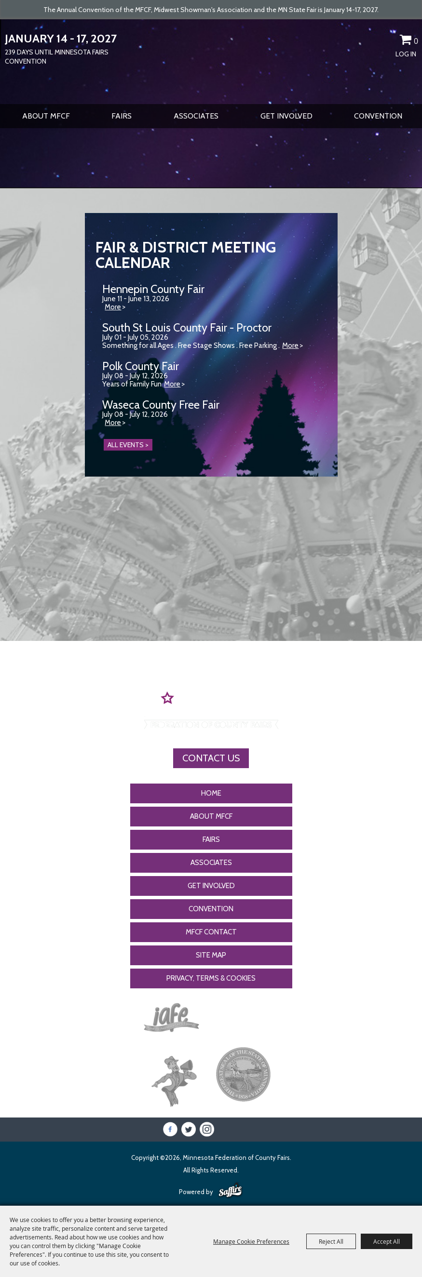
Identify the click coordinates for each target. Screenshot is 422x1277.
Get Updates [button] (388, 41)
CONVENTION (378, 115)
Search (372, 41)
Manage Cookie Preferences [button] (251, 1241)
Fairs (121, 115)
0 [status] (416, 41)
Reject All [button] (331, 1241)
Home (211, 793)
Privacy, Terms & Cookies (211, 978)
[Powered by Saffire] (230, 1191)
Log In (405, 54)
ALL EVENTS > (128, 444)
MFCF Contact (211, 932)
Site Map (211, 955)
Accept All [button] (386, 1241)
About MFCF (46, 115)
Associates (196, 115)
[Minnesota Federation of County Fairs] (211, 60)
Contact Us (211, 758)
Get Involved (286, 115)
